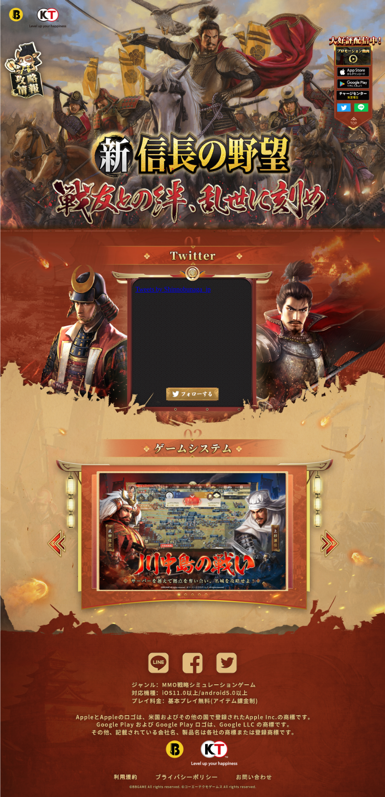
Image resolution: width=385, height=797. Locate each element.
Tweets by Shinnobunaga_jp (172, 289)
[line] (158, 663)
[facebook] (193, 663)
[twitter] (226, 663)
